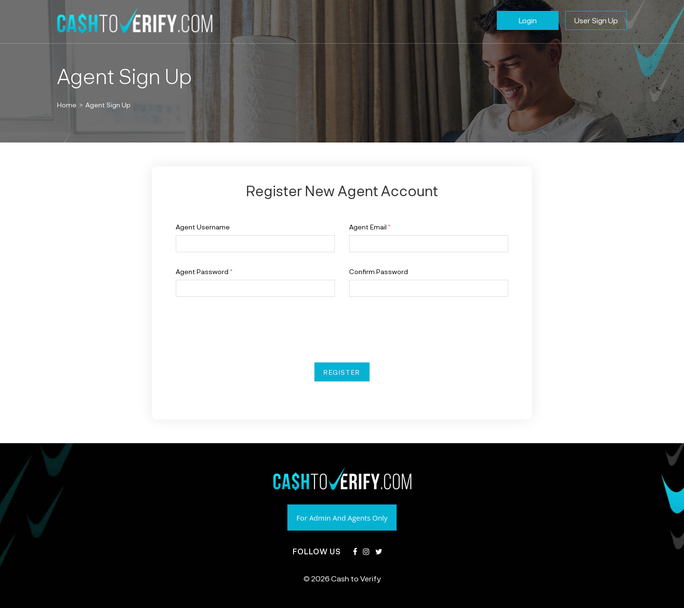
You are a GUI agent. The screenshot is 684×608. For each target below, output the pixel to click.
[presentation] (248, 329)
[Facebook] (355, 552)
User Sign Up (596, 20)
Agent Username (203, 226)
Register (341, 372)
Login (528, 20)
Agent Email (369, 226)
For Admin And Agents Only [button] (342, 517)
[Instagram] (366, 552)
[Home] (66, 104)
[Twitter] (378, 552)
